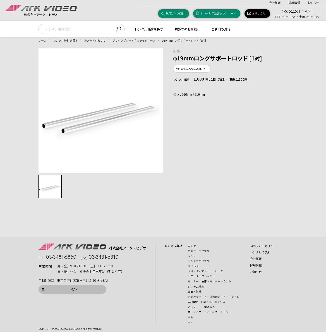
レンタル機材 (173, 246)
